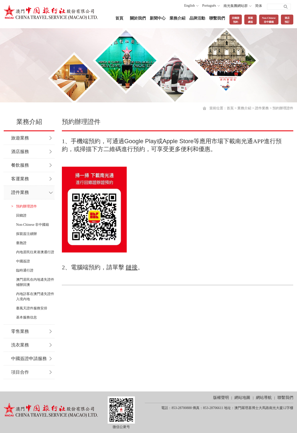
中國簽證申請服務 (29, 358)
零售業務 (20, 331)
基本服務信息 (26, 317)
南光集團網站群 (235, 6)
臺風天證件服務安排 (31, 308)
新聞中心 (158, 18)
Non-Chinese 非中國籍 (32, 225)
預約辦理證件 (282, 108)
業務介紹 (177, 18)
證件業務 (262, 108)
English (189, 5)
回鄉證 (21, 215)
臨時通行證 (24, 270)
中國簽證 (23, 261)
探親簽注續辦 (26, 234)
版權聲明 (221, 397)
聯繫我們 (217, 18)
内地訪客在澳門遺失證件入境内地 (35, 296)
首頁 (119, 18)
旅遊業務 (20, 138)
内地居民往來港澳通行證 (35, 252)
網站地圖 (242, 397)
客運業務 (20, 178)
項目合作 (20, 372)
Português (209, 5)
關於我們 (138, 18)
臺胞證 (21, 243)
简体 (258, 6)
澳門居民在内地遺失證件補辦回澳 (35, 282)
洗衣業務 (20, 344)
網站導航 (264, 397)
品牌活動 (197, 18)
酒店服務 (20, 151)
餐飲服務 (20, 165)
